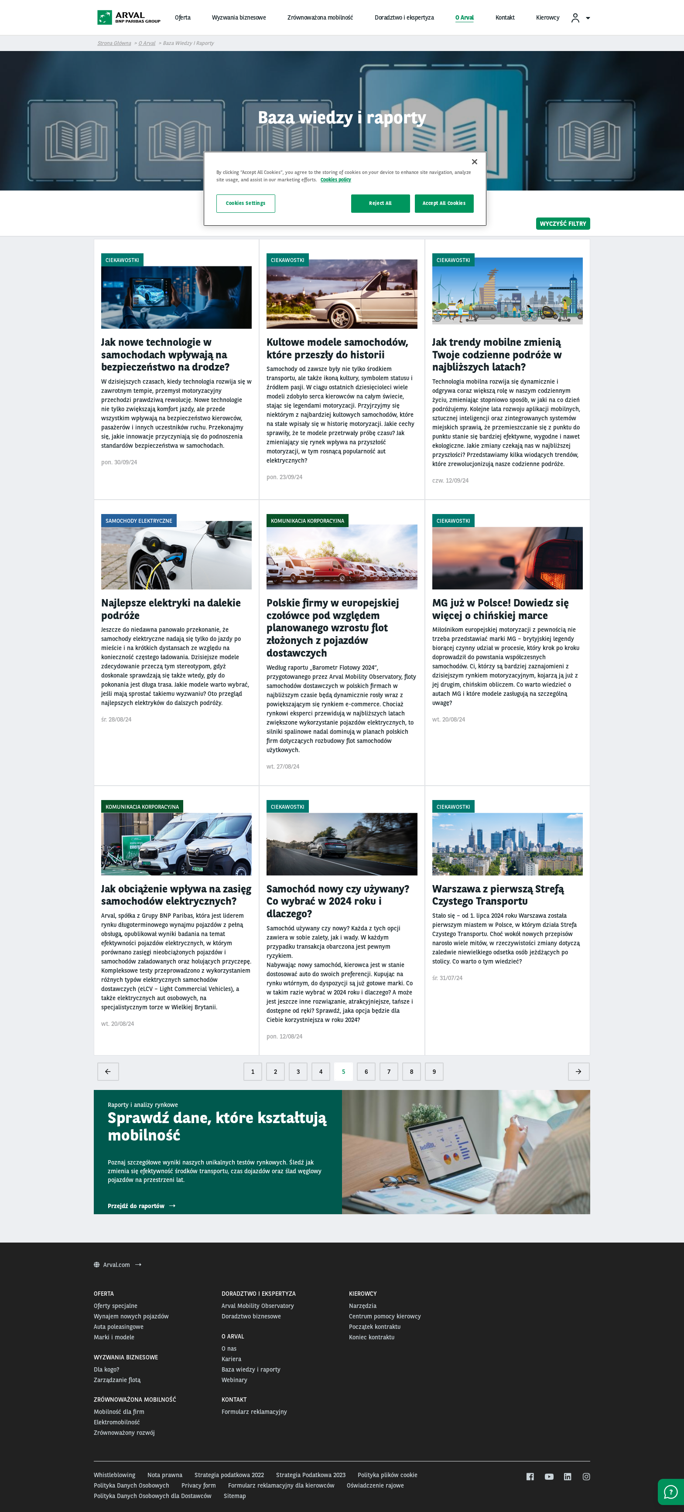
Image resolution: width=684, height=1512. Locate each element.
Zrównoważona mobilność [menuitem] (320, 17)
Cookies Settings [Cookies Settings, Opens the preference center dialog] (246, 203)
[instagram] (586, 1477)
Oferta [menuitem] (182, 17)
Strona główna (114, 43)
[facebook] (530, 1477)
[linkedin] (567, 1477)
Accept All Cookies (444, 203)
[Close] (474, 161)
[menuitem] (580, 18)
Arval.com (117, 1264)
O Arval (146, 43)
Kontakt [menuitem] (505, 17)
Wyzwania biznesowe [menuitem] (239, 17)
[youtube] (548, 1477)
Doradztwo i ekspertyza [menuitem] (404, 17)
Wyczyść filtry (563, 223)
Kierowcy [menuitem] (547, 17)
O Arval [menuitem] (464, 17)
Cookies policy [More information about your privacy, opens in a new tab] (336, 180)
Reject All (380, 203)
